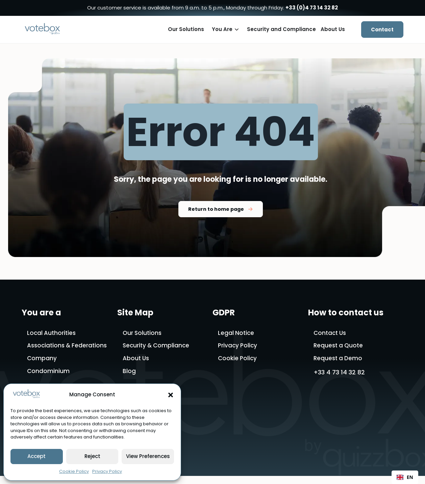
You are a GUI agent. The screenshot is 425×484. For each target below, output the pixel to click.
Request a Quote (339, 346)
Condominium (48, 373)
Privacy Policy (107, 471)
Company (42, 360)
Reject (92, 456)
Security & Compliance (157, 346)
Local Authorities (52, 333)
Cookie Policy (74, 471)
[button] (170, 395)
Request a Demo (339, 360)
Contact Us (331, 333)
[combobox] (405, 477)
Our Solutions (143, 333)
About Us (137, 360)
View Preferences (148, 456)
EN (405, 477)
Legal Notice (236, 333)
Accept (36, 456)
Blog (129, 373)
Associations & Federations (69, 346)
